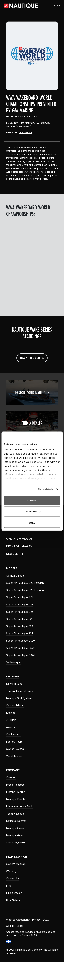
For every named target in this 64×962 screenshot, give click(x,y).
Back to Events (32, 357)
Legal (20, 925)
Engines (10, 712)
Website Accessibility (18, 919)
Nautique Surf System (19, 698)
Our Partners (13, 734)
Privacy (36, 919)
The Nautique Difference (20, 691)
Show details (46, 489)
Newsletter (16, 553)
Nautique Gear (14, 835)
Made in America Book (19, 806)
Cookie (10, 925)
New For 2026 (14, 683)
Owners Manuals (16, 864)
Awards (10, 727)
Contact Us (12, 878)
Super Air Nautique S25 (19, 633)
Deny (32, 522)
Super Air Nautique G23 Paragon (25, 582)
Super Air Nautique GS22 (20, 648)
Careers (11, 777)
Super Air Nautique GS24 (20, 655)
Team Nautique (15, 813)
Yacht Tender (14, 756)
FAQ (8, 885)
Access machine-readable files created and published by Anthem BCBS (30, 933)
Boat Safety (13, 900)
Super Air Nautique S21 (19, 619)
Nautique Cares (15, 828)
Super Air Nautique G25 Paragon (25, 590)
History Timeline (15, 792)
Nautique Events (15, 799)
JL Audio (11, 720)
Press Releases (15, 784)
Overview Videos (19, 538)
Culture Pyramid (15, 842)
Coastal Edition (15, 705)
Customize (32, 511)
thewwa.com (25, 132)
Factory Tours (14, 741)
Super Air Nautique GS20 (20, 640)
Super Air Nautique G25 (19, 611)
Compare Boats (15, 575)
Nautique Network (16, 820)
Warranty (11, 871)
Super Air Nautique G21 (19, 597)
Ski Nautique (13, 662)
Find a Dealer (14, 892)
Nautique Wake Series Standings (32, 333)
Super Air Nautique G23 (19, 604)
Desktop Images (19, 546)
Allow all (32, 500)
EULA (46, 919)
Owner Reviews (15, 748)
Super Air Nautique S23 (19, 626)
